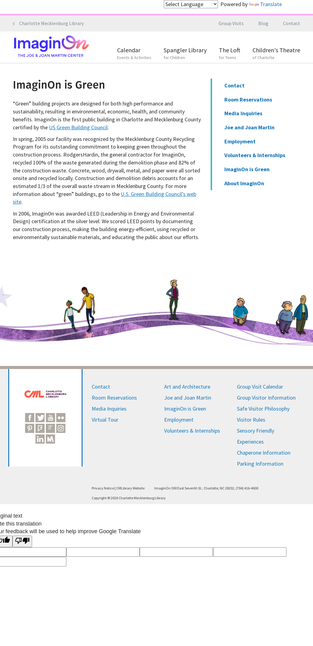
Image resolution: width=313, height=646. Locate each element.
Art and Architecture (187, 386)
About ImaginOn (244, 183)
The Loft (229, 53)
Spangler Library (185, 53)
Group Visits (231, 23)
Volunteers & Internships (254, 155)
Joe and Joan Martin (249, 127)
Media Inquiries (243, 113)
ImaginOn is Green (247, 169)
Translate (265, 4)
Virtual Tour (105, 419)
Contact (291, 23)
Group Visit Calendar (260, 386)
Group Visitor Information (266, 397)
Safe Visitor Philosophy (263, 408)
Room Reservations (248, 99)
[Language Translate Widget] (191, 4)
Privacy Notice (103, 488)
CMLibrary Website (130, 488)
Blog (263, 23)
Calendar (134, 53)
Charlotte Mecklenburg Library (51, 23)
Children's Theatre (276, 53)
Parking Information (260, 463)
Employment (240, 141)
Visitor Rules (251, 419)
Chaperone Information (263, 452)
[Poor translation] (22, 541)
